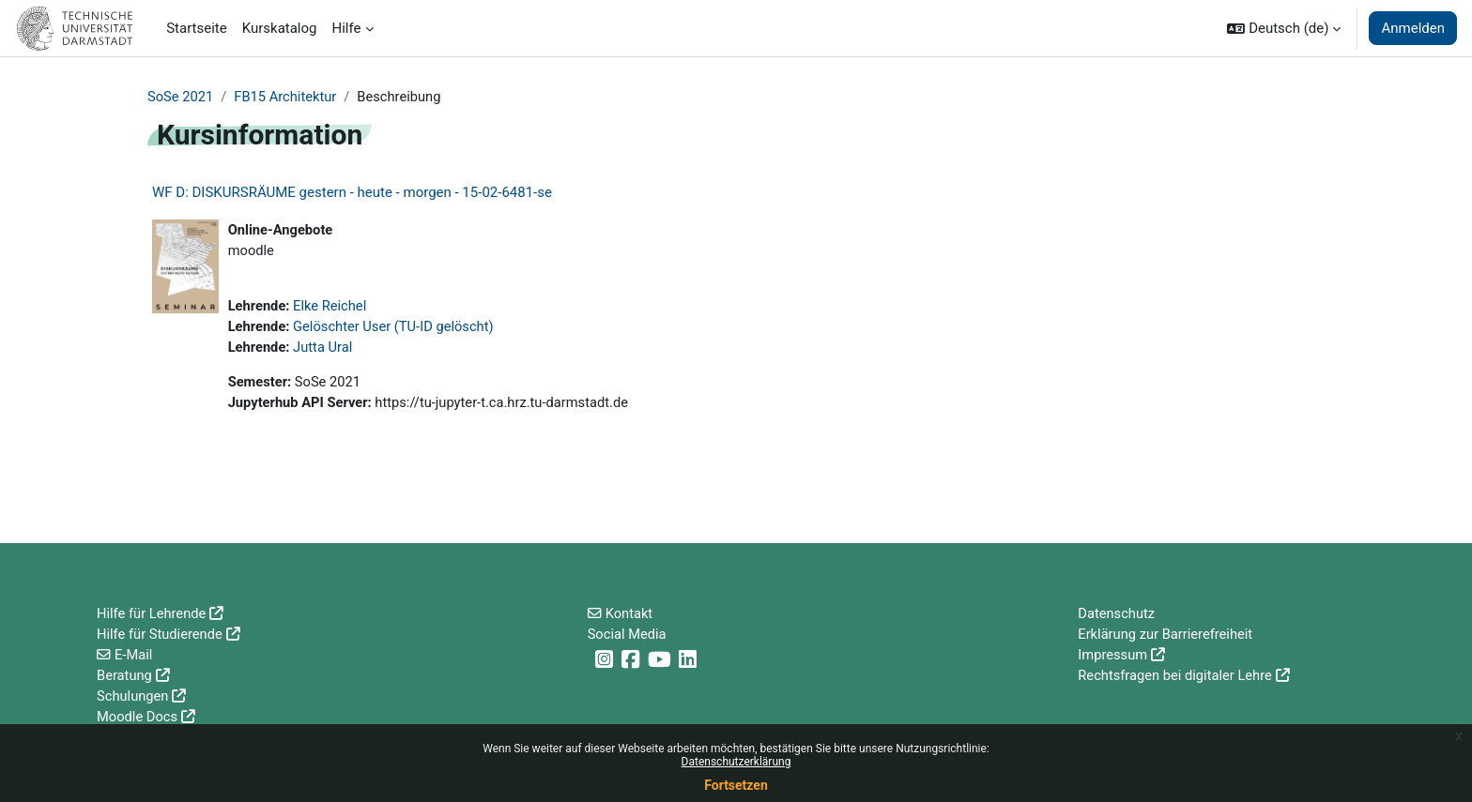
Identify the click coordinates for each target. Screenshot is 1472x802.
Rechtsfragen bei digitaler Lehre (1177, 674)
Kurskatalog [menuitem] (279, 28)
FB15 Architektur (288, 96)
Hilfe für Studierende (161, 632)
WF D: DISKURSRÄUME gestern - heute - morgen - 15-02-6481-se (352, 193)
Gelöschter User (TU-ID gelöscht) (397, 329)
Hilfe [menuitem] (346, 28)
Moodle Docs (138, 716)
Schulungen (133, 695)
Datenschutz (1117, 610)
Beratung (125, 674)
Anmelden (1413, 28)
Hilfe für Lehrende (152, 610)
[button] (1284, 28)
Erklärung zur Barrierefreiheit (1167, 632)
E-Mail (134, 652)
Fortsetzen (736, 785)
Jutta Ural (325, 349)
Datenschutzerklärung (736, 761)
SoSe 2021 (181, 96)
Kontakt (630, 610)
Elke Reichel (332, 307)
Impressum (1113, 652)
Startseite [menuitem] (196, 28)
